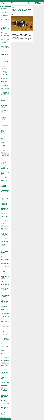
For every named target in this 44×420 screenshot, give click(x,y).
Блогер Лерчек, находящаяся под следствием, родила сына (5, 135)
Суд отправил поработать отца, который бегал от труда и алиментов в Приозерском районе (5, 82)
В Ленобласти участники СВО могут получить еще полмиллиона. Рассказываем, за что (5, 67)
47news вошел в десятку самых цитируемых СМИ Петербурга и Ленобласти (5, 310)
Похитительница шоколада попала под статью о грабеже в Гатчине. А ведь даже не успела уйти (5, 331)
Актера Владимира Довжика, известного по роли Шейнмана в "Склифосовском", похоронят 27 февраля (5, 164)
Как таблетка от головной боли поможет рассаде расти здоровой (5, 256)
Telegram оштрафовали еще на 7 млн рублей (5, 417)
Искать (43, 0)
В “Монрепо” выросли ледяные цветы (5, 351)
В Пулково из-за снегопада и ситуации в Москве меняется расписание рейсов (5, 36)
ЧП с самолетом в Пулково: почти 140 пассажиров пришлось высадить (5, 9)
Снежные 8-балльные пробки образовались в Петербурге (5, 86)
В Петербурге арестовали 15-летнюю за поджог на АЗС (5, 314)
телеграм (13, 2)
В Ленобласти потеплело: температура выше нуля (5, 13)
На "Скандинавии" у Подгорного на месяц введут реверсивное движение (5, 97)
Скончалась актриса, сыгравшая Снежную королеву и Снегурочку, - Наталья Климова (5, 177)
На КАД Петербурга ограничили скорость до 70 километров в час (5, 40)
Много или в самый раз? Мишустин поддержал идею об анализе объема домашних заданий (5, 260)
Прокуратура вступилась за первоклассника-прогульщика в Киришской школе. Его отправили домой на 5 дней (5, 268)
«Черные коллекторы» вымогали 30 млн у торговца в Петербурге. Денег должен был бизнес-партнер (5, 181)
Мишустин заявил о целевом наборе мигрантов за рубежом (5, 361)
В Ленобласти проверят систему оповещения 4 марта (5, 79)
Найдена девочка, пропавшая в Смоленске (5, 51)
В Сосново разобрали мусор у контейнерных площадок (5, 264)
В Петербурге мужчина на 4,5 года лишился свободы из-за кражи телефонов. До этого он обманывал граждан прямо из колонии (5, 323)
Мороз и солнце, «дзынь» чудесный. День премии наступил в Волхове (5, 343)
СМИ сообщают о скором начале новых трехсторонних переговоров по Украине (5, 248)
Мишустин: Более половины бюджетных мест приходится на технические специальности (5, 408)
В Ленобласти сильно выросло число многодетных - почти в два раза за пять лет (5, 28)
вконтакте (12, 2)
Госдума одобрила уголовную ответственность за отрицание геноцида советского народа (5, 131)
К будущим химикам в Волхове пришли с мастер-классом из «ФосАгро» (5, 75)
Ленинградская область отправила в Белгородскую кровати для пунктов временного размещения (5, 204)
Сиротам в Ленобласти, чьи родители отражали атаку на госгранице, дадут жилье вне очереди (5, 404)
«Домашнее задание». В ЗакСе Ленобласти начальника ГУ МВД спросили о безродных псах (5, 318)
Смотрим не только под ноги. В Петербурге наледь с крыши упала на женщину (5, 118)
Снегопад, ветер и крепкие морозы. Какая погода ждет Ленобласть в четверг (5, 358)
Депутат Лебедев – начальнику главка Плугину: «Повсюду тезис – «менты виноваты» (5, 365)
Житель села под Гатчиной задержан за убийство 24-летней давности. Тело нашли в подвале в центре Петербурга (5, 200)
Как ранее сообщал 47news (15, 38)
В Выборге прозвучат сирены (5, 293)
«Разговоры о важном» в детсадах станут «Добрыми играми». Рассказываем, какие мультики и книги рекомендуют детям (5, 24)
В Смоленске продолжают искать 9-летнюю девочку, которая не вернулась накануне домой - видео (5, 289)
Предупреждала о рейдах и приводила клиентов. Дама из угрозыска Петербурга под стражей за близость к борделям (5, 111)
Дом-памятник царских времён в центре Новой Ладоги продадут (5, 354)
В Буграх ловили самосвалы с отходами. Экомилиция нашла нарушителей (5, 20)
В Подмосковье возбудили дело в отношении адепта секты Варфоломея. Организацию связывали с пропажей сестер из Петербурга (5, 306)
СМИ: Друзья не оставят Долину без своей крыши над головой (5, 138)
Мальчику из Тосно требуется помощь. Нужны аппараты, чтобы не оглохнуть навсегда (5, 89)
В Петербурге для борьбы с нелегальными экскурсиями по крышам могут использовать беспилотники (5, 127)
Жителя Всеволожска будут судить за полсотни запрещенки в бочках (5, 71)
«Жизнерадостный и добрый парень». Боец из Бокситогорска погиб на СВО (5, 93)
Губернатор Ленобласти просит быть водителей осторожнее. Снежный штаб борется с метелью (5, 47)
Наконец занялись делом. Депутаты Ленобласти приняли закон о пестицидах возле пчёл (5, 272)
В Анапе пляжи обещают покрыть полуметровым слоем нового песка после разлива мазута (5, 285)
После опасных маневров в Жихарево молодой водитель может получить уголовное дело (5, 58)
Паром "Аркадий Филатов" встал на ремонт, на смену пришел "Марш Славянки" (5, 221)
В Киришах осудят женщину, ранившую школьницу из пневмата (5, 43)
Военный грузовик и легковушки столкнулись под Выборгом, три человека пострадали (5, 147)
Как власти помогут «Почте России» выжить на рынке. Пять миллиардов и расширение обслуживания (5, 335)
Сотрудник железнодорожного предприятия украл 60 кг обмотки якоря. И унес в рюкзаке (5, 229)
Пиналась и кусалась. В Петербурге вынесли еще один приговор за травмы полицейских (5, 151)
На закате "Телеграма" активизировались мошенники (5, 115)
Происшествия (14, 7)
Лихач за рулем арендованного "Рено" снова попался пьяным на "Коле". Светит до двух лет (5, 168)
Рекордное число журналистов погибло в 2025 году (5, 224)
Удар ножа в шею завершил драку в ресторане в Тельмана (5, 281)
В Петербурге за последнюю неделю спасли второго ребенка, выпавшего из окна (5, 159)
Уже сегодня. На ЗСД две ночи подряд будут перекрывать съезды (5, 327)
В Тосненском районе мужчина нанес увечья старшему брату (5, 214)
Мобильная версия (11, 2)
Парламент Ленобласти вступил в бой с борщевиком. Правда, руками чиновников (5, 339)
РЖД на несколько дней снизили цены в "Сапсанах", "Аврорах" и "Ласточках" (5, 347)
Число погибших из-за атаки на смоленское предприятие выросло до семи (5, 369)
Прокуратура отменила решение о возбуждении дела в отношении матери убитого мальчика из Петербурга (5, 142)
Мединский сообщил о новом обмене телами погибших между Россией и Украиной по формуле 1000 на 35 (5, 155)
